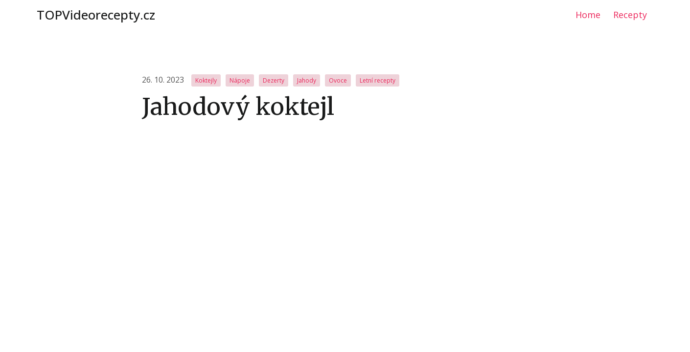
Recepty (630, 15)
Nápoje (240, 80)
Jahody (306, 80)
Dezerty (273, 80)
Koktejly (206, 80)
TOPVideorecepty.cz (96, 14)
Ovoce (338, 80)
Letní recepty (377, 80)
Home (587, 15)
